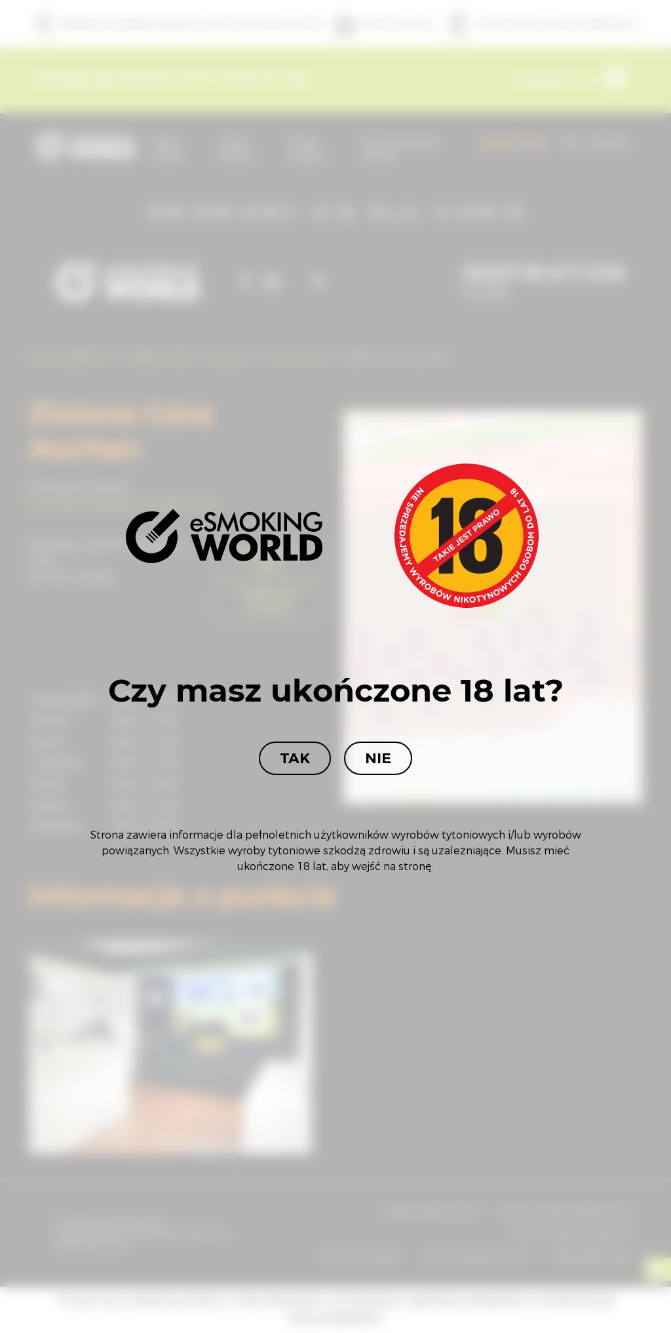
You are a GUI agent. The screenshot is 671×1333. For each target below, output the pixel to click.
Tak (295, 758)
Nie (378, 758)
